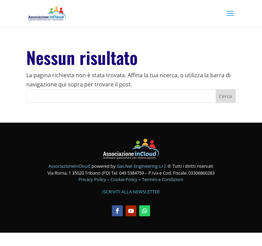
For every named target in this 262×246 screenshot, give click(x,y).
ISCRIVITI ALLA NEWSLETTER (131, 192)
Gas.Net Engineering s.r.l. (141, 166)
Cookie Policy (125, 179)
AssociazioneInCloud (69, 166)
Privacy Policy (92, 179)
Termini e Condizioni (162, 179)
